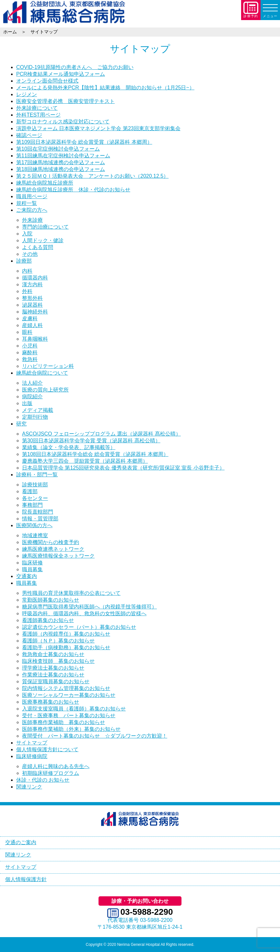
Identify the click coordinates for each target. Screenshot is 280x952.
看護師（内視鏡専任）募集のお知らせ (66, 634)
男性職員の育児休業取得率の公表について (71, 593)
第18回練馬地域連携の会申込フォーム (60, 169)
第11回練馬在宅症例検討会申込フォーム (63, 155)
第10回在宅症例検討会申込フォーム (58, 149)
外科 (27, 291)
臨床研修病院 (31, 756)
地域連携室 (35, 535)
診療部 (24, 261)
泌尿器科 (32, 305)
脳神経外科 (35, 311)
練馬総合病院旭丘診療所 (44, 183)
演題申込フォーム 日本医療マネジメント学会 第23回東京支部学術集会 (98, 128)
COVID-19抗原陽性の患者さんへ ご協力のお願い (75, 67)
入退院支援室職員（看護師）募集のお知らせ (74, 708)
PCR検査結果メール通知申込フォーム (60, 74)
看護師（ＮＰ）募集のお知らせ (58, 640)
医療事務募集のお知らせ (50, 702)
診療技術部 (35, 484)
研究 (21, 423)
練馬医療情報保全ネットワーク (58, 556)
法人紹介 (32, 383)
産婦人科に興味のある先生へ (55, 766)
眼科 (27, 332)
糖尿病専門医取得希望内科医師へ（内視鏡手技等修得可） (89, 606)
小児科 (30, 345)
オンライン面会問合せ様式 (47, 81)
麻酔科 (30, 352)
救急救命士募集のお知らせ (53, 654)
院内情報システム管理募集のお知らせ (66, 688)
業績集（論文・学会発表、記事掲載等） (68, 447)
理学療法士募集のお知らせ (53, 668)
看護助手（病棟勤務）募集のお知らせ (66, 647)
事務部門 (32, 505)
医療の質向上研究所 (45, 389)
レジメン (26, 94)
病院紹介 (32, 396)
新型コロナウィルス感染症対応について (63, 121)
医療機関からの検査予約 (50, 542)
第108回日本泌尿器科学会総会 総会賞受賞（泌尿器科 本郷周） (95, 454)
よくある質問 (37, 247)
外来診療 (32, 220)
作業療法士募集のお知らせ (53, 674)
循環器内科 (35, 277)
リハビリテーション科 (48, 366)
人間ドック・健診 (43, 240)
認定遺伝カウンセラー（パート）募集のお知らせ (79, 627)
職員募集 (32, 569)
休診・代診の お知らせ (42, 780)
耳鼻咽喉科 (35, 339)
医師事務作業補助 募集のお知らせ (63, 722)
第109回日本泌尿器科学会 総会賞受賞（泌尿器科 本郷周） (84, 142)
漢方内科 (32, 284)
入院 (27, 233)
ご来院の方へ (31, 210)
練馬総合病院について (42, 373)
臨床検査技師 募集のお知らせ (58, 661)
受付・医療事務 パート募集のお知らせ (68, 715)
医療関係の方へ (34, 525)
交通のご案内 (20, 842)
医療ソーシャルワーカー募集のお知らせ (68, 695)
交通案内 (26, 576)
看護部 (30, 491)
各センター (35, 498)
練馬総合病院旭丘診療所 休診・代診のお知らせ (73, 189)
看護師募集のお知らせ (48, 620)
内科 (27, 271)
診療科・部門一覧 (37, 474)
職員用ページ (31, 196)
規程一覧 (26, 203)
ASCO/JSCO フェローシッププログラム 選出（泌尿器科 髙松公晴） (101, 433)
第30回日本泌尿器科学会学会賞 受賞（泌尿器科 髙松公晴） (91, 440)
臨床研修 (32, 562)
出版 (27, 403)
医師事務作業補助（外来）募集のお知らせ (71, 729)
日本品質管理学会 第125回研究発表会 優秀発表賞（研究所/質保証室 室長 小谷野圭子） (123, 467)
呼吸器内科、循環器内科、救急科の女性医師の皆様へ (84, 613)
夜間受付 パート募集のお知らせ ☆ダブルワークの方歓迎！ (94, 736)
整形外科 (32, 298)
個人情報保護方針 (26, 879)
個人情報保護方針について (47, 749)
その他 (30, 254)
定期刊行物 (35, 417)
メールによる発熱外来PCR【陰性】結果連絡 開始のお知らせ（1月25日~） (105, 87)
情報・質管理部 (40, 518)
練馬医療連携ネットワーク (53, 549)
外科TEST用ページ (38, 115)
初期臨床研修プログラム (50, 773)
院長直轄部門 (37, 512)
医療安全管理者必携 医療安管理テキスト (65, 101)
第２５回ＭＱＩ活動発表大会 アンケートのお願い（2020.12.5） (92, 176)
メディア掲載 (37, 410)
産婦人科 (32, 325)
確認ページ (29, 135)
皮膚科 (30, 318)
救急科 (30, 359)
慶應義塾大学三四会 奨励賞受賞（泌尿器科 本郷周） (85, 461)
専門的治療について (45, 227)
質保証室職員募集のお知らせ (55, 681)
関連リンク (29, 786)
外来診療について (37, 108)
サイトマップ (31, 742)
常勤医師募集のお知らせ (50, 600)
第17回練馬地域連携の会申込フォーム (60, 162)
